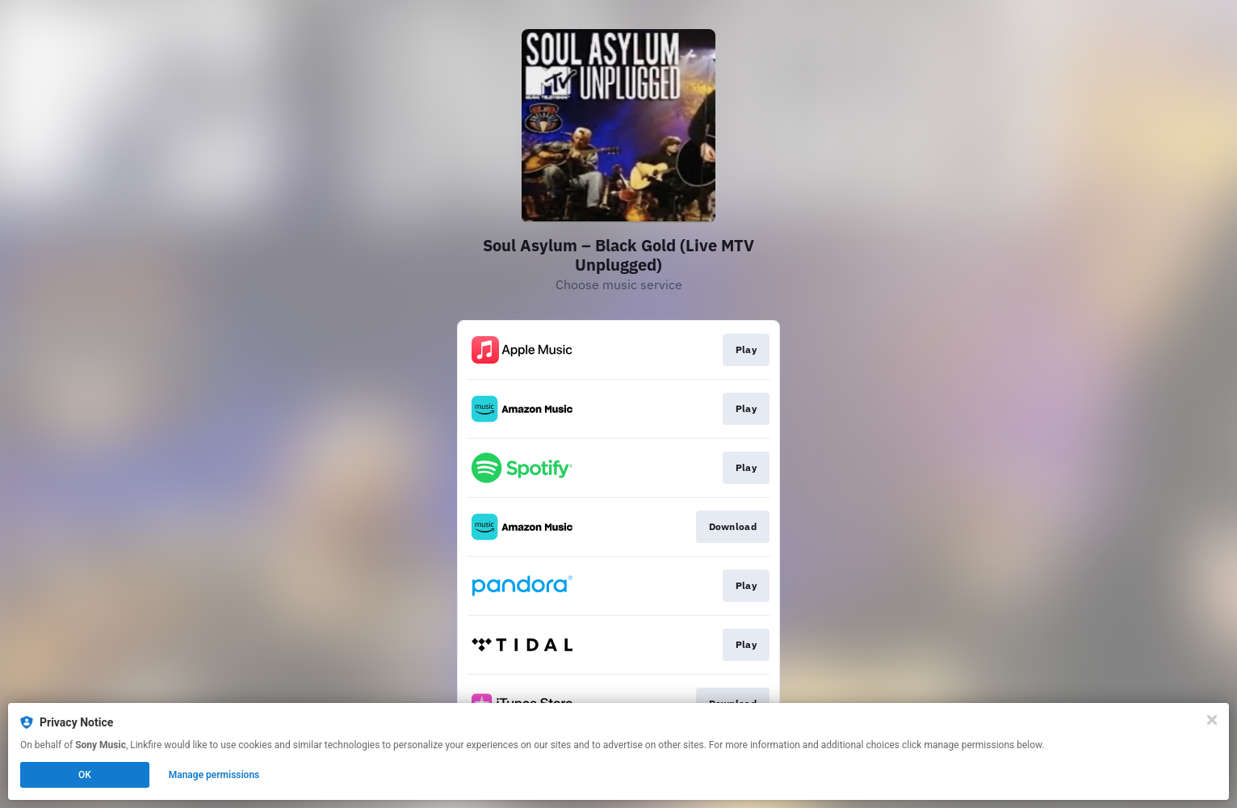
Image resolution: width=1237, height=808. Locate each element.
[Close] (1212, 720)
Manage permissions (214, 775)
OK (84, 775)
